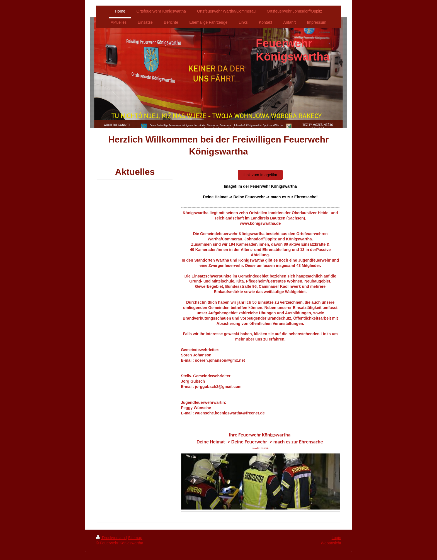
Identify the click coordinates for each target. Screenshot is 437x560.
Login (336, 537)
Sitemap (135, 537)
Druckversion (111, 537)
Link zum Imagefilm (260, 175)
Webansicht (331, 543)
